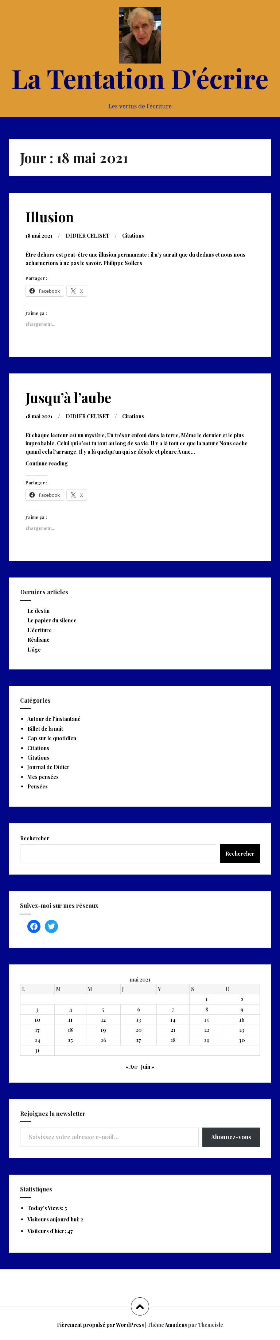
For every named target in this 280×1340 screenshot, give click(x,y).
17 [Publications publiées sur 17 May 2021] (37, 1029)
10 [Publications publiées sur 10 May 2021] (37, 1019)
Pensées (37, 786)
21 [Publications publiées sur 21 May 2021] (173, 1029)
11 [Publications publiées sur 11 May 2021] (70, 1019)
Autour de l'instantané (54, 718)
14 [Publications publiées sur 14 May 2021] (173, 1019)
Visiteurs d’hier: (47, 1231)
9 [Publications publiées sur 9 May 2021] (242, 1009)
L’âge (34, 649)
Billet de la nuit (45, 728)
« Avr (132, 1066)
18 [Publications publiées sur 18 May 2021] (70, 1029)
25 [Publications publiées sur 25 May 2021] (70, 1040)
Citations (133, 235)
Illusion (50, 217)
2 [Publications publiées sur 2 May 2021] (242, 999)
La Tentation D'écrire (140, 77)
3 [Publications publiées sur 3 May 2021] (37, 1009)
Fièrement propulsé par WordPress (100, 1324)
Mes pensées (43, 776)
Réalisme (38, 639)
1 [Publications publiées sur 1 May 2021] (207, 999)
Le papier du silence (52, 620)
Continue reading (55, 465)
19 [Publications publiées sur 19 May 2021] (103, 1029)
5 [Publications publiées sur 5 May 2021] (103, 1009)
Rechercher (34, 838)
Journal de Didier (48, 767)
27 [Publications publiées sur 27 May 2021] (138, 1040)
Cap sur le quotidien (51, 738)
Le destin (38, 610)
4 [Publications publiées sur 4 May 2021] (70, 1009)
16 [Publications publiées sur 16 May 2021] (242, 1019)
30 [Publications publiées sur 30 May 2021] (242, 1040)
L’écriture (39, 630)
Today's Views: (46, 1208)
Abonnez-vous (231, 1137)
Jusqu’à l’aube (68, 397)
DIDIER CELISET (87, 235)
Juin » (147, 1066)
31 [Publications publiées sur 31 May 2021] (37, 1050)
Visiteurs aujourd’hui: (54, 1219)
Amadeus (176, 1324)
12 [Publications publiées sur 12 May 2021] (103, 1019)
